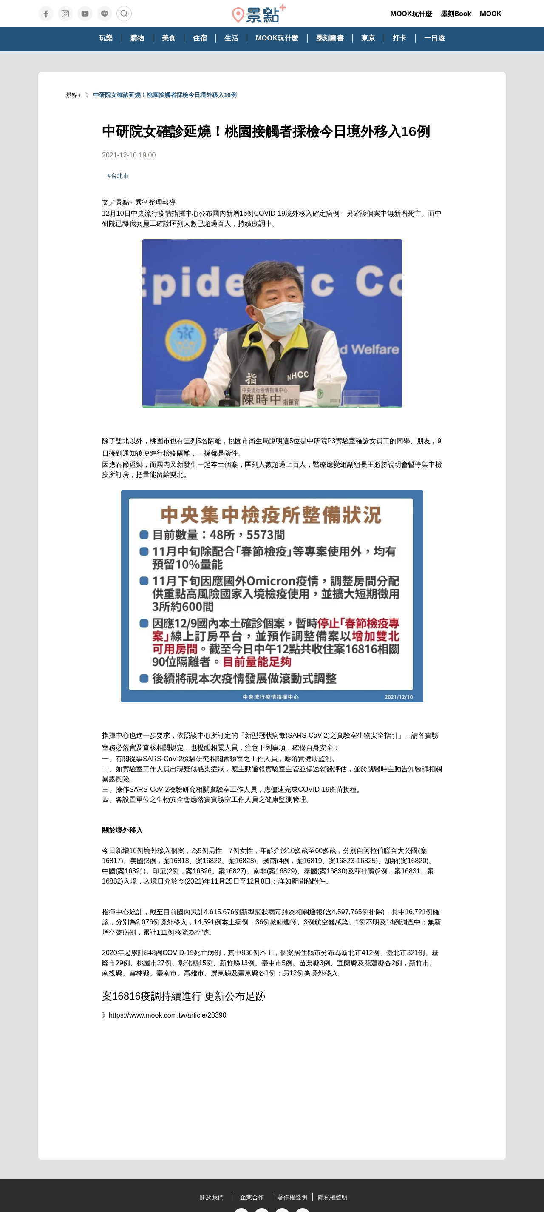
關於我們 (212, 1197)
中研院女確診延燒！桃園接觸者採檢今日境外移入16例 (165, 94)
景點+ (73, 94)
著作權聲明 (292, 1197)
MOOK (491, 13)
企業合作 (252, 1197)
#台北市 (118, 175)
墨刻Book (456, 13)
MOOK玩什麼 (411, 13)
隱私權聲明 (333, 1197)
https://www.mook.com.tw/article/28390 (168, 1015)
